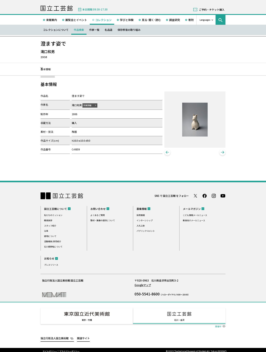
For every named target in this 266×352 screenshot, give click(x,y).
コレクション (103, 20)
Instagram (213, 196)
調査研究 (174, 20)
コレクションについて (56, 30)
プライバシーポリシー (69, 348)
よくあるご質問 (97, 215)
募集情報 (142, 209)
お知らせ (49, 259)
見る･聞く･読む (151, 20)
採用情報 (141, 215)
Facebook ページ (204, 196)
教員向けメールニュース (194, 220)
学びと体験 (127, 20)
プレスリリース (51, 265)
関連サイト (83, 335)
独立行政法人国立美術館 (55, 335)
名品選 (108, 30)
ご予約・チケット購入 (211, 9)
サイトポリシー (50, 348)
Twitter (195, 196)
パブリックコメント (146, 231)
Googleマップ (143, 285)
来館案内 (51, 20)
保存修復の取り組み (129, 30)
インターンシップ (145, 220)
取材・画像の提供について (102, 220)
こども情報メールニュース (195, 215)
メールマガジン (192, 209)
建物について (50, 236)
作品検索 (79, 30)
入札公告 (141, 225)
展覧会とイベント (76, 20)
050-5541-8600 (147, 294)
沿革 (46, 231)
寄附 (191, 20)
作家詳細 (89, 105)
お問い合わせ (98, 209)
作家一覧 (94, 30)
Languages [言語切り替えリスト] (205, 19)
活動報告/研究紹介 (52, 241)
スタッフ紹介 (50, 225)
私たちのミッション (53, 215)
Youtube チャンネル (222, 196)
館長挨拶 (48, 220)
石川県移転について (53, 246)
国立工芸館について (55, 209)
